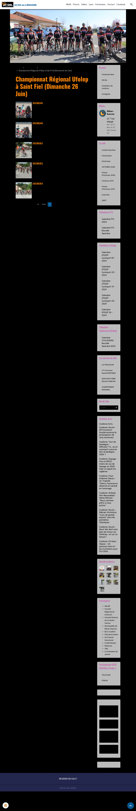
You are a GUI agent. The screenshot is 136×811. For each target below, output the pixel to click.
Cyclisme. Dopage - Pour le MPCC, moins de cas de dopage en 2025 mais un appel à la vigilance (108, 481)
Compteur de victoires (107, 87)
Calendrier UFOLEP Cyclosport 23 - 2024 (109, 279)
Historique (106, 166)
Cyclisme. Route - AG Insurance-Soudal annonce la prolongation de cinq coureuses (107, 448)
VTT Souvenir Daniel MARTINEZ (107, 383)
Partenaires (100, 4)
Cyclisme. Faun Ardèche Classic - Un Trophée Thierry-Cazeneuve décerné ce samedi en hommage (108, 498)
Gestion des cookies (68, 807)
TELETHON (106, 694)
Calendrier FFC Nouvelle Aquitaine (108, 240)
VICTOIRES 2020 (106, 173)
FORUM (105, 700)
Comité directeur (106, 153)
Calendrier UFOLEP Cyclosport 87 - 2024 (108, 265)
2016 (41, 68)
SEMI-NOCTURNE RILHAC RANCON (109, 394)
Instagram (106, 95)
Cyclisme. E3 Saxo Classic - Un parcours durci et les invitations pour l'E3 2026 (108, 562)
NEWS (68, 4)
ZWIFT (104, 209)
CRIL (106, 668)
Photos (76, 4)
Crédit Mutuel (110, 662)
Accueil (19, 68)
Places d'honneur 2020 (109, 181)
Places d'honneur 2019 (108, 196)
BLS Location (110, 648)
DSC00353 (38, 163)
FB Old (104, 81)
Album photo (30, 68)
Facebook (121, 4)
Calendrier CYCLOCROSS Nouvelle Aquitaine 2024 (108, 350)
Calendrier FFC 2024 (108, 229)
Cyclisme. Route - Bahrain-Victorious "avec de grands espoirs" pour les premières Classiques (108, 532)
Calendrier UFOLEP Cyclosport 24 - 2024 (109, 308)
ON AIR (107, 622)
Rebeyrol (108, 665)
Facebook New (108, 75)
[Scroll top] (130, 805)
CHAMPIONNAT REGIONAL (108, 404)
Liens (91, 4)
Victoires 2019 (108, 189)
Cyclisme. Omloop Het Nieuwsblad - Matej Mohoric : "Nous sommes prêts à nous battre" (107, 515)
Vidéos (84, 4)
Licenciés (106, 203)
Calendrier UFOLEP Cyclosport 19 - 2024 (108, 294)
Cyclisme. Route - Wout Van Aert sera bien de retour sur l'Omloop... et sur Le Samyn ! (108, 548)
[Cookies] (6, 805)
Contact (111, 4)
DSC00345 (38, 103)
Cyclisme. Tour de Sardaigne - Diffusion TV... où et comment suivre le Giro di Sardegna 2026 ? (108, 464)
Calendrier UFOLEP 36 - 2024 (107, 321)
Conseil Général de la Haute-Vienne (111, 636)
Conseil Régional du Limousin (110, 628)
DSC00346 (38, 123)
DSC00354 (38, 183)
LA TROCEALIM (108, 374)
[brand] (19, 4)
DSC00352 (38, 143)
